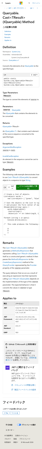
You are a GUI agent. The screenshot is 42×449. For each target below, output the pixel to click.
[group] (21, 213)
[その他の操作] (37, 8)
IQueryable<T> (11, 131)
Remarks (7, 37)
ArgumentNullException (12, 147)
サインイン (36, 3)
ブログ (6, 439)
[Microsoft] (21, 3)
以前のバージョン (21, 435)
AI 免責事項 (8, 435)
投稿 (15, 439)
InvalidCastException (11, 156)
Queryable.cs (13, 60)
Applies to (7, 40)
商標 (15, 442)
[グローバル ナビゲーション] (2, 3)
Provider (33, 265)
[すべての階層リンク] (5, 8)
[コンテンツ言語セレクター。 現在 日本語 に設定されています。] (9, 425)
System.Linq (16, 52)
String (28, 180)
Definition (7, 31)
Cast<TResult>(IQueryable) (18, 177)
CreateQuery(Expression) (12, 262)
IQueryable (29, 66)
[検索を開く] (29, 3)
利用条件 (7, 442)
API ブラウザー (19, 8)
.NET (9, 8)
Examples (7, 34)
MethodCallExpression (20, 250)
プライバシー (24, 439)
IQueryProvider (9, 265)
